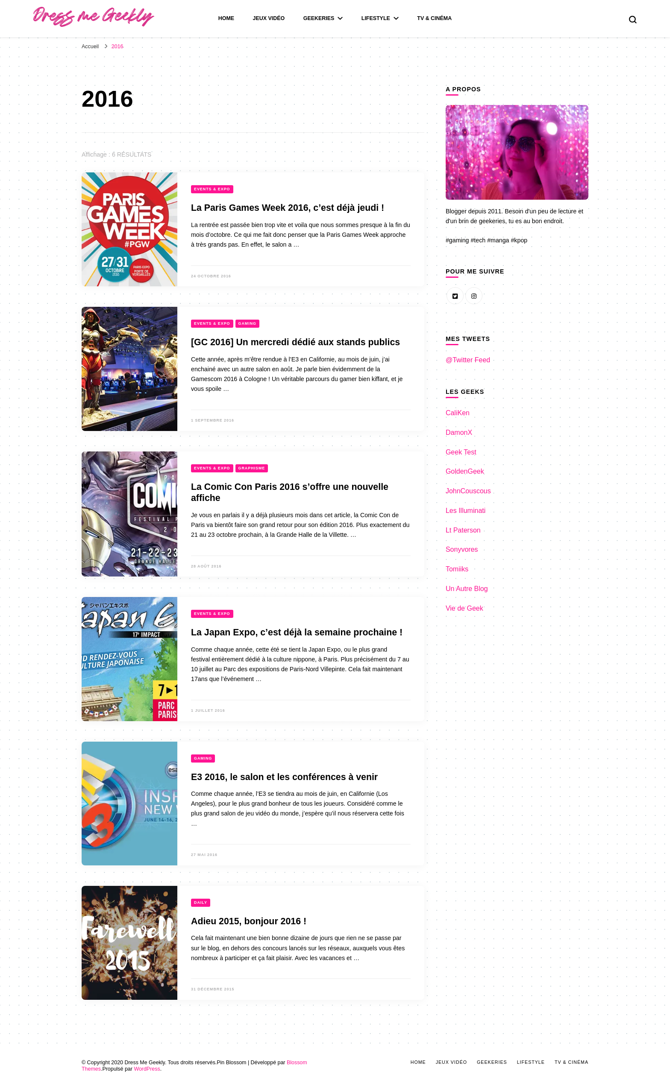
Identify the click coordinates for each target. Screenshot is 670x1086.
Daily (200, 902)
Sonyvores (462, 549)
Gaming (247, 323)
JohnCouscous (468, 491)
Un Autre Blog (467, 588)
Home (226, 18)
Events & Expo (212, 189)
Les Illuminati (465, 510)
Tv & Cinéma (434, 18)
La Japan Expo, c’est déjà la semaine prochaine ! (297, 632)
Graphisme (251, 468)
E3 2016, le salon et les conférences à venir (284, 777)
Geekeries (319, 18)
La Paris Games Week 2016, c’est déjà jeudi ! (287, 208)
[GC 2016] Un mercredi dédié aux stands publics (295, 342)
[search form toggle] (633, 19)
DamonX (459, 432)
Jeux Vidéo (269, 18)
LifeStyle (375, 18)
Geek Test (461, 452)
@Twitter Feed (468, 360)
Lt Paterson (463, 530)
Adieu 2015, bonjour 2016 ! (248, 921)
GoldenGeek (465, 471)
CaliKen (458, 412)
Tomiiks (457, 569)
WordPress (147, 1069)
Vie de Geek (464, 608)
